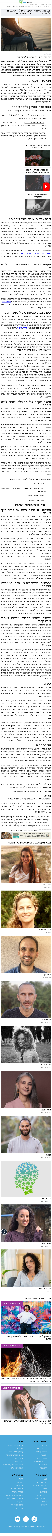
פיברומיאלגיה (42, 1464)
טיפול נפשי (27, 836)
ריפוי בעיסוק (42, 1488)
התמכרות (43, 1474)
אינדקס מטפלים (17, 1474)
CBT (45, 1484)
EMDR (44, 1507)
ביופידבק (43, 1497)
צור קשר (20, 1507)
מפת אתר (19, 1514)
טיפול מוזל (19, 1454)
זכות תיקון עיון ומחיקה (14, 1501)
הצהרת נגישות (17, 1497)
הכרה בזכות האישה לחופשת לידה (36, 259)
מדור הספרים (18, 1464)
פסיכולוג (44, 1451)
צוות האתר (19, 1488)
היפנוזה (44, 1510)
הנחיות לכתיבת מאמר (14, 1504)
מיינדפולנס (43, 1470)
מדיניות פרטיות (17, 1494)
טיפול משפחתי (41, 1501)
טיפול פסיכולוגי (41, 1504)
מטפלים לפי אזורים (15, 1451)
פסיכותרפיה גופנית (14, 836)
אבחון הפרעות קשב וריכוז (13, 1470)
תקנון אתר (19, 1491)
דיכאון (19, 333)
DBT (45, 1494)
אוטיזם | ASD (41, 1457)
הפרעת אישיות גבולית (38, 1467)
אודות (21, 1484)
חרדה (25, 333)
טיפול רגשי (6, 307)
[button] (4, 4)
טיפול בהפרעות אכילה (14, 1461)
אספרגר (44, 1461)
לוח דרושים (18, 1467)
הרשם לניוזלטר (17, 1510)
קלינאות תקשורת (40, 1491)
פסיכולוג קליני (41, 1454)
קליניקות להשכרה (16, 1457)
